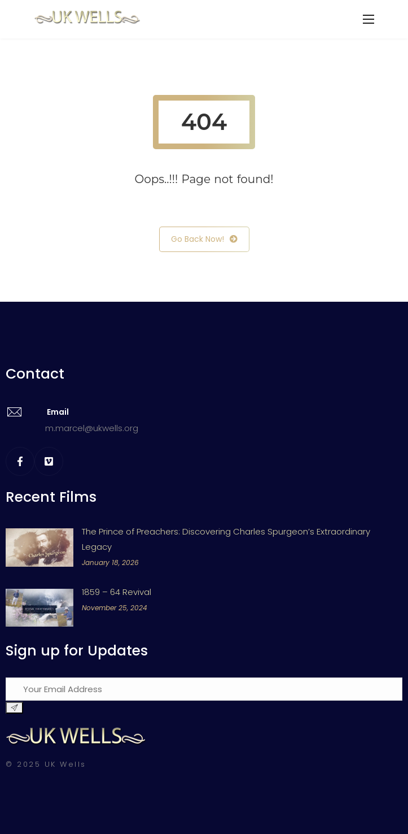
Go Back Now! (204, 239)
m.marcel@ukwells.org (91, 428)
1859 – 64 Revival (116, 592)
